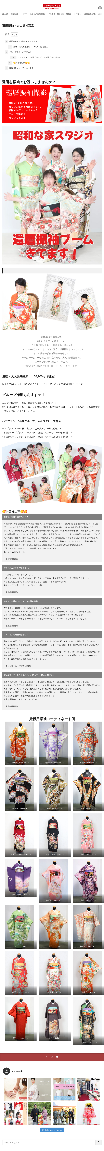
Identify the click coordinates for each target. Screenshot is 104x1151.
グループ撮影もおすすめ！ (18, 52)
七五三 (24, 14)
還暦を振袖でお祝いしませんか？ (21, 41)
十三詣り (77, 14)
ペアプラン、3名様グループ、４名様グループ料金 (35, 57)
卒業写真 (14, 14)
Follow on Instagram (52, 1130)
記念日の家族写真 (37, 14)
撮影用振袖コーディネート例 (19, 68)
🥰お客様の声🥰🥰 (19, 63)
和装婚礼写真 (89, 14)
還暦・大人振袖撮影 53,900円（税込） (29, 47)
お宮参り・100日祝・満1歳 (59, 14)
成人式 (5, 14)
